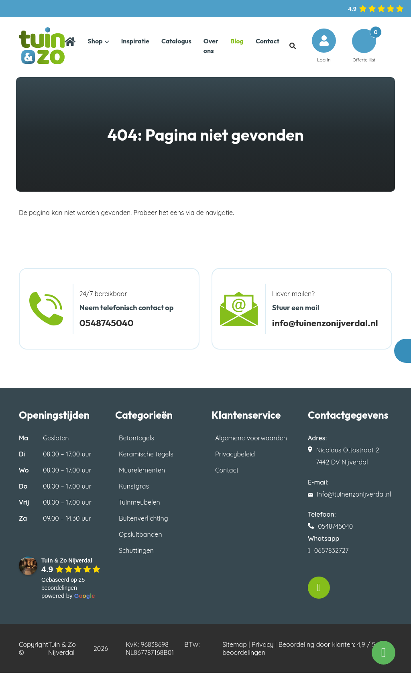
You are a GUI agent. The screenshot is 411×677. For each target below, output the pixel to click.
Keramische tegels (146, 458)
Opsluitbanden (140, 538)
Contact (226, 474)
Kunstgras (134, 490)
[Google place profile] (66, 564)
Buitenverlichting (143, 522)
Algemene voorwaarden (251, 442)
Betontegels (136, 442)
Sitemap (234, 648)
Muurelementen (142, 474)
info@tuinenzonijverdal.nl (328, 327)
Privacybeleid (235, 458)
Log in (324, 48)
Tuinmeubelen (139, 506)
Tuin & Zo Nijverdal (62, 652)
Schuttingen (136, 554)
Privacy (263, 648)
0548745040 (108, 327)
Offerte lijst (364, 47)
